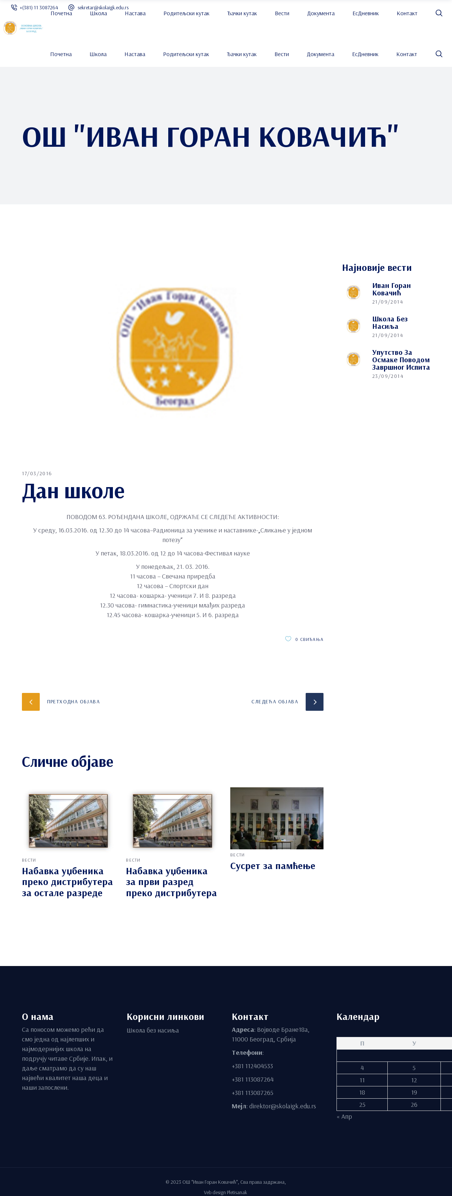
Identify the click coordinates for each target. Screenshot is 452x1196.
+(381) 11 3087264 (39, 7)
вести (29, 860)
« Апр (344, 1116)
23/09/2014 (387, 376)
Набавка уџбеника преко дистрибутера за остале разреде (67, 882)
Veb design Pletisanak (226, 1192)
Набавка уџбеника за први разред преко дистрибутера (171, 882)
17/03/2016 (37, 473)
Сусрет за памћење (272, 865)
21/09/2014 (387, 301)
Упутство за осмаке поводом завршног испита (401, 359)
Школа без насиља (389, 322)
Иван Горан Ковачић (391, 289)
